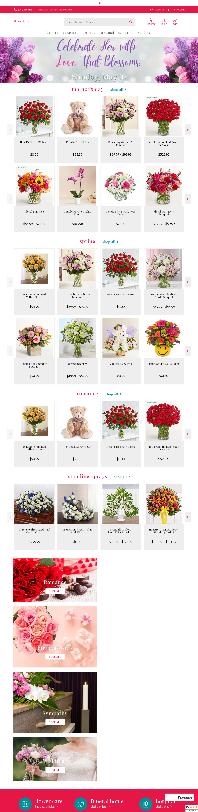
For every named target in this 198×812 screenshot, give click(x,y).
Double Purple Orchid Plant (77, 213)
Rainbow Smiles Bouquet (163, 363)
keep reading (118, 719)
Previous (10, 129)
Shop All (116, 89)
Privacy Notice (141, 809)
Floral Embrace (34, 211)
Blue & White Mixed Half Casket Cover (34, 531)
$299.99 (34, 542)
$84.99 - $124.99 (120, 542)
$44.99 (164, 376)
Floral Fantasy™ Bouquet (164, 213)
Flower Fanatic (22, 21)
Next (188, 129)
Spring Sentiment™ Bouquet (34, 365)
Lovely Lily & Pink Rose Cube (121, 213)
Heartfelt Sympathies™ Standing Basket (164, 531)
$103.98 (77, 224)
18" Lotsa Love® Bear (77, 142)
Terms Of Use (125, 809)
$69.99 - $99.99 (121, 154)
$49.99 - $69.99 (77, 376)
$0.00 (34, 154)
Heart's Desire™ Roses (34, 142)
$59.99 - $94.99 (164, 307)
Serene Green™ (78, 363)
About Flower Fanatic (25, 713)
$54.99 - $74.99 (34, 224)
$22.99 (77, 154)
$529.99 (164, 154)
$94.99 (34, 307)
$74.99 (120, 224)
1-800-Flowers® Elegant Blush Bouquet (163, 296)
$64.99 (120, 376)
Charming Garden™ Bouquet (120, 144)
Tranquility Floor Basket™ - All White (120, 531)
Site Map (178, 809)
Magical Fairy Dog (120, 363)
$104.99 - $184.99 (164, 542)
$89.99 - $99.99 (164, 224)
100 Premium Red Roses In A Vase (164, 144)
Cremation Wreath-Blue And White (77, 531)
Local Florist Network (161, 809)
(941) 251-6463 (25, 9)
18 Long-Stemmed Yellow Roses (34, 296)
